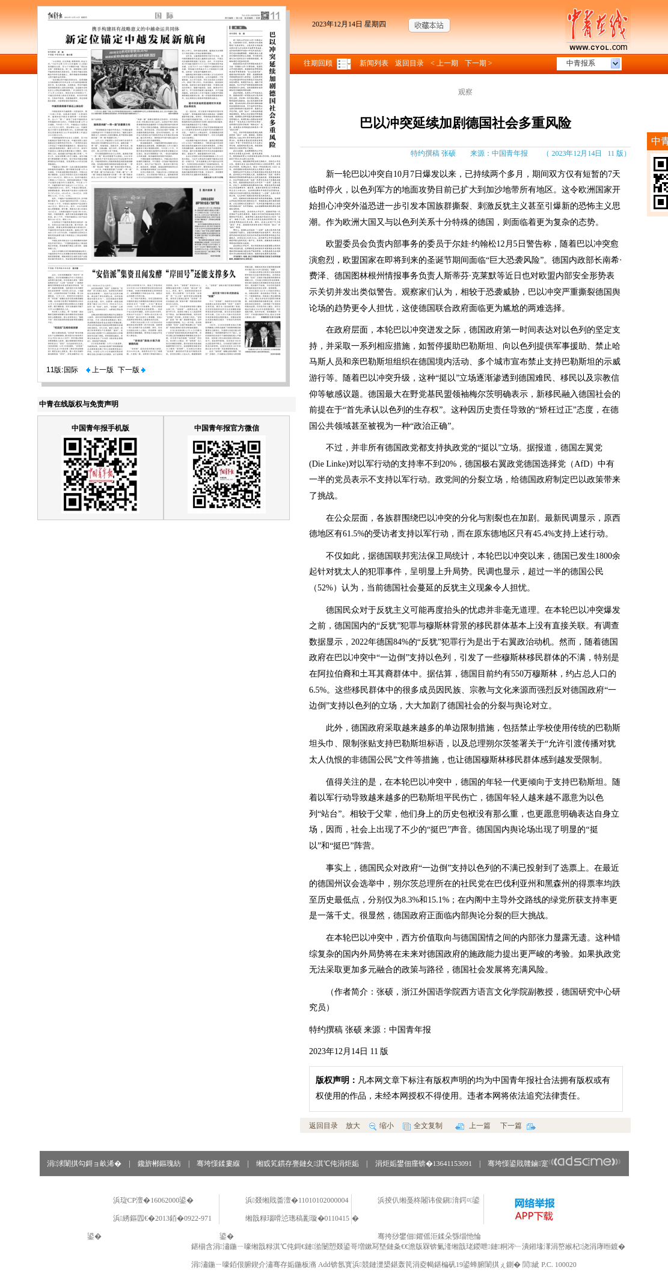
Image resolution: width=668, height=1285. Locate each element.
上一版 (100, 370)
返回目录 (409, 63)
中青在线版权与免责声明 (78, 404)
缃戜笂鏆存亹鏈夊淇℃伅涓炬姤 (307, 1163)
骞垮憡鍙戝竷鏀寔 (554, 1163)
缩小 (381, 1125)
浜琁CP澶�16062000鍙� (153, 1200)
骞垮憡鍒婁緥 (218, 1163)
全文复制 (423, 1125)
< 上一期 (444, 63)
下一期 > (478, 63)
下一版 (132, 370)
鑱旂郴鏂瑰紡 (159, 1163)
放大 (353, 1125)
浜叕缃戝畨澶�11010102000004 (297, 1200)
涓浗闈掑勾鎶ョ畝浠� (84, 1163)
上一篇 (473, 1125)
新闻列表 (374, 63)
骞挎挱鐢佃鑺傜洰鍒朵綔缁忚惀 (429, 1236)
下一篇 (518, 1125)
